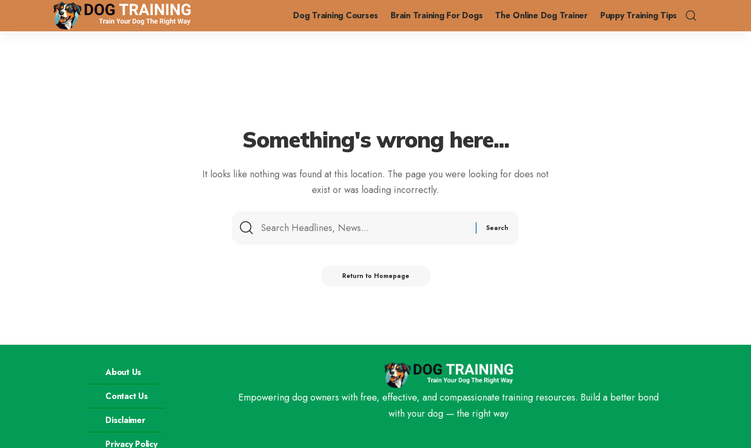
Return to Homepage (375, 276)
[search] (691, 16)
